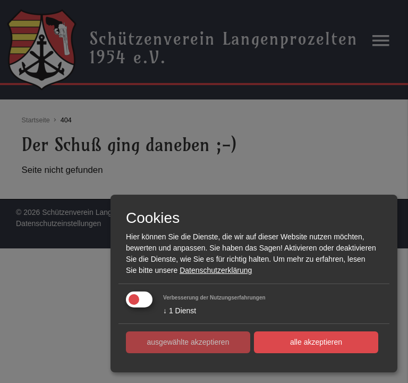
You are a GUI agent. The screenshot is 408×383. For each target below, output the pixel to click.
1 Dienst (179, 310)
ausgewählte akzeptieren (188, 342)
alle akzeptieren (316, 342)
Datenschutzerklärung (216, 270)
